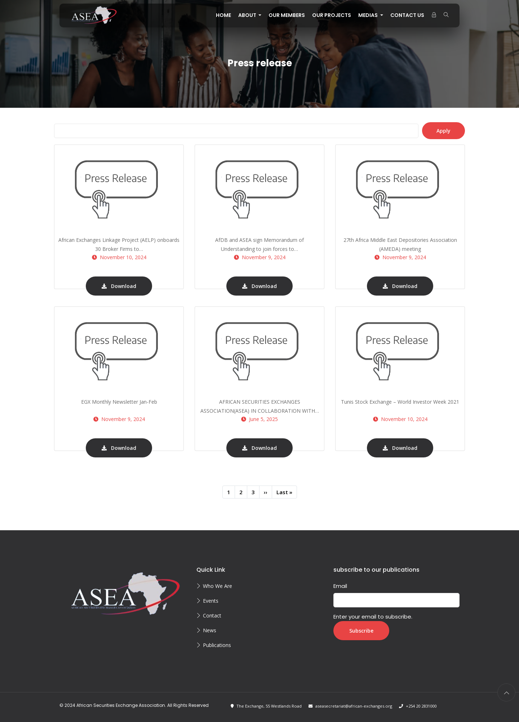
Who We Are (217, 586)
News (209, 630)
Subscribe (361, 630)
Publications (217, 645)
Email (340, 586)
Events (210, 600)
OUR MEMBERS (287, 15)
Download (119, 286)
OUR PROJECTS (331, 15)
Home (223, 15)
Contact (212, 615)
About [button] (247, 15)
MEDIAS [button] (368, 15)
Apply (443, 130)
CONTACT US (407, 15)
